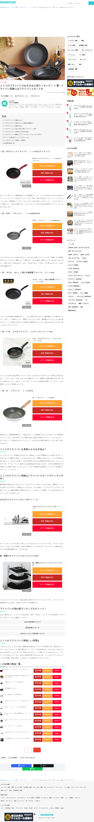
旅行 (82, 307)
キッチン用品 (3, 82)
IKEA (13, 808)
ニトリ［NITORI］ (13, 757)
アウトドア (71, 261)
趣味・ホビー (71, 64)
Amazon (47, 670)
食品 (80, 64)
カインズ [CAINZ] (73, 265)
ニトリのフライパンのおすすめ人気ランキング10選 (19, 128)
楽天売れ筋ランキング (32, 627)
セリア (35, 808)
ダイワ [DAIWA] (72, 293)
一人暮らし (37, 800)
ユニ (86, 300)
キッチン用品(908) (6, 96)
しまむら (84, 258)
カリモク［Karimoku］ (74, 268)
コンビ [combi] (85, 282)
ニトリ (2, 808)
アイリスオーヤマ (43, 808)
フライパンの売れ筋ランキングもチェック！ (16, 137)
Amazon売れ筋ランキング (32, 622)
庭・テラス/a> (29, 800)
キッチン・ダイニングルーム (27, 757)
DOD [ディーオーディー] (74, 251)
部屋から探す (4, 794)
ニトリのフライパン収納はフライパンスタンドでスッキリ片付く (22, 134)
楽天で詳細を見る (47, 173)
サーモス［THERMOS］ (74, 286)
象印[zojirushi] (72, 310)
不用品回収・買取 (72, 69)
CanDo (62, 808)
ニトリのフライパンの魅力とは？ (12, 120)
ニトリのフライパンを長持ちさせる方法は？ (16, 131)
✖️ (34, 814)
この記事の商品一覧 (8, 143)
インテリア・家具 (72, 40)
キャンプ (87, 275)
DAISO (30, 808)
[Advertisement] (47, 22)
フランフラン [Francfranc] (75, 300)
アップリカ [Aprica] (82, 261)
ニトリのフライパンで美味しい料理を (14, 140)
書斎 (62, 797)
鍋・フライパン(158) (21, 96)
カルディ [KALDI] (73, 272)
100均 (70, 244)
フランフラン (19, 808)
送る (32, 769)
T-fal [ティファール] (73, 258)
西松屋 (57, 808)
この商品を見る (26, 186)
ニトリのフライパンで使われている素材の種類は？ (18, 123)
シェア (21, 765)
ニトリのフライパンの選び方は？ (12, 126)
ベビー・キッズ (72, 59)
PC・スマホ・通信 (73, 50)
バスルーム (71, 296)
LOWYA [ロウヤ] (73, 254)
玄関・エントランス (19, 800)
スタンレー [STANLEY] (74, 289)
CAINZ (26, 808)
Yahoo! (57, 670)
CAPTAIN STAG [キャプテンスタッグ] (78, 247)
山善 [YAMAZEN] (73, 307)
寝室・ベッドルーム (84, 303)
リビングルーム (72, 303)
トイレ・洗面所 (84, 293)
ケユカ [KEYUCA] (73, 282)
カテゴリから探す (5, 784)
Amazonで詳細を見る (47, 166)
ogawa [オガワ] (85, 254)
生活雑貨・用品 (83, 45)
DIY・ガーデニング (87, 50)
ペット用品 (82, 55)
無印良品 (8, 808)
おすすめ (3, 757)
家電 (82, 40)
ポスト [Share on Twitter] (43, 765)
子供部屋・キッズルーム (41, 797)
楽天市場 (38, 670)
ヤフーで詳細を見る (47, 180)
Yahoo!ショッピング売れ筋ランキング (32, 633)
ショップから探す (5, 805)
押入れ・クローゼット (7, 800)
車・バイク (83, 59)
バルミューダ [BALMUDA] (84, 296)
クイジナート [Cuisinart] (74, 279)
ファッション (71, 55)
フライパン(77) (35, 96)
